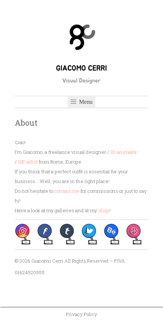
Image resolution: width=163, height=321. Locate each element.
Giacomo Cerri (81, 68)
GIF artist (27, 162)
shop (103, 210)
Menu (81, 102)
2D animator (123, 152)
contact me (66, 191)
